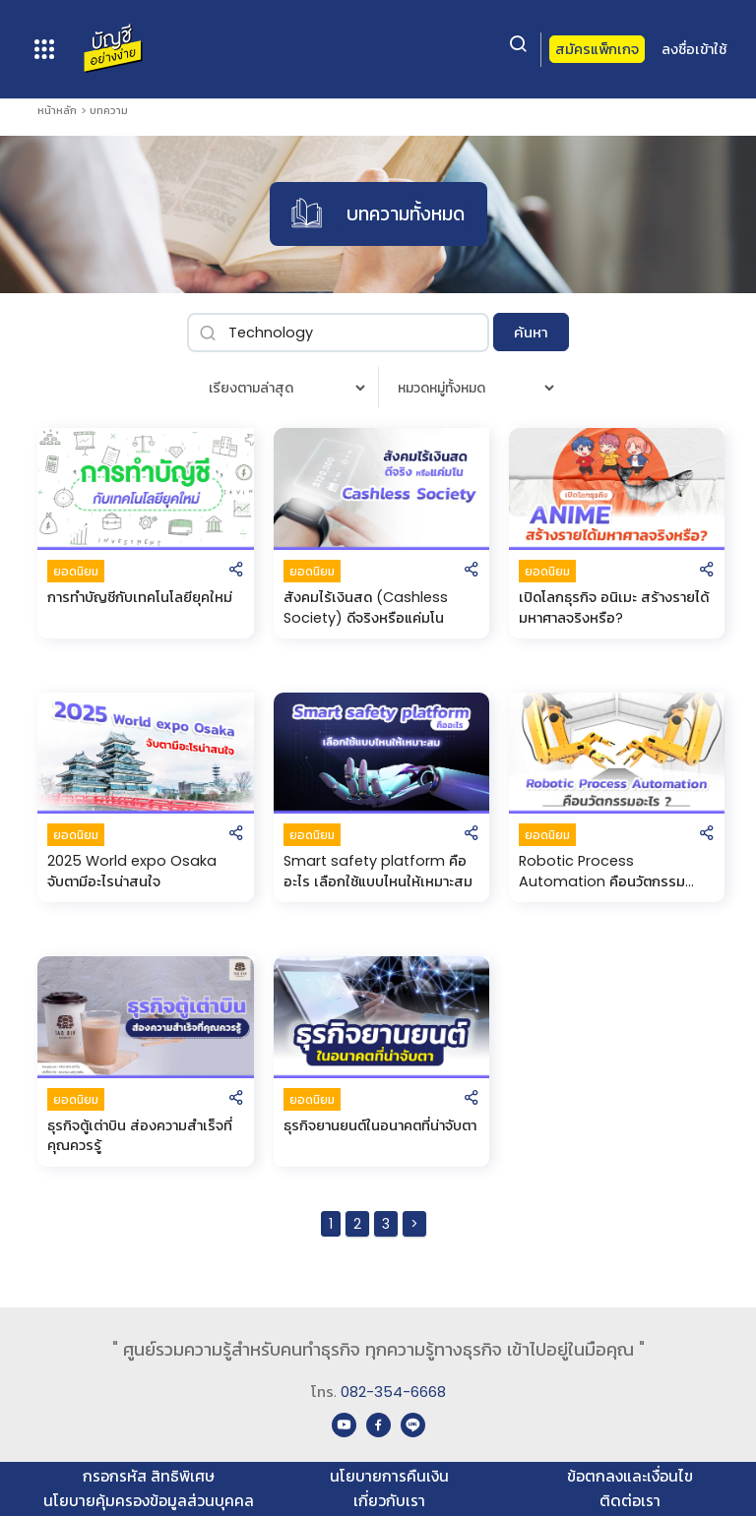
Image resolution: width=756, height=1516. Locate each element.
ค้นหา (531, 332)
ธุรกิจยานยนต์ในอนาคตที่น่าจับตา (380, 1125)
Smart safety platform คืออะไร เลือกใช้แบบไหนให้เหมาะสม (378, 871)
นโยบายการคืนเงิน (389, 1476)
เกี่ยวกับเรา (389, 1500)
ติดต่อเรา (630, 1500)
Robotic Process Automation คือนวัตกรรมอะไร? (602, 871)
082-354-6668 (393, 1391)
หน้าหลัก (57, 110)
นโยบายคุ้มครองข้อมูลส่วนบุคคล (148, 1500)
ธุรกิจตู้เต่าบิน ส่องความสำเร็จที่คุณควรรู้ (139, 1136)
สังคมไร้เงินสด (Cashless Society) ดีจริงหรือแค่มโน (366, 607)
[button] (236, 571)
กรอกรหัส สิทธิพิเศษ (149, 1476)
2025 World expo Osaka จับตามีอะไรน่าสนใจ (132, 871)
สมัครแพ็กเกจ (597, 49)
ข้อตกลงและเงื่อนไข (630, 1476)
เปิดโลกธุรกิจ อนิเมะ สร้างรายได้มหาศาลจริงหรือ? (614, 607)
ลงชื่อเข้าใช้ (694, 49)
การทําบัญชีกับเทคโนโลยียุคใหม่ (139, 597)
